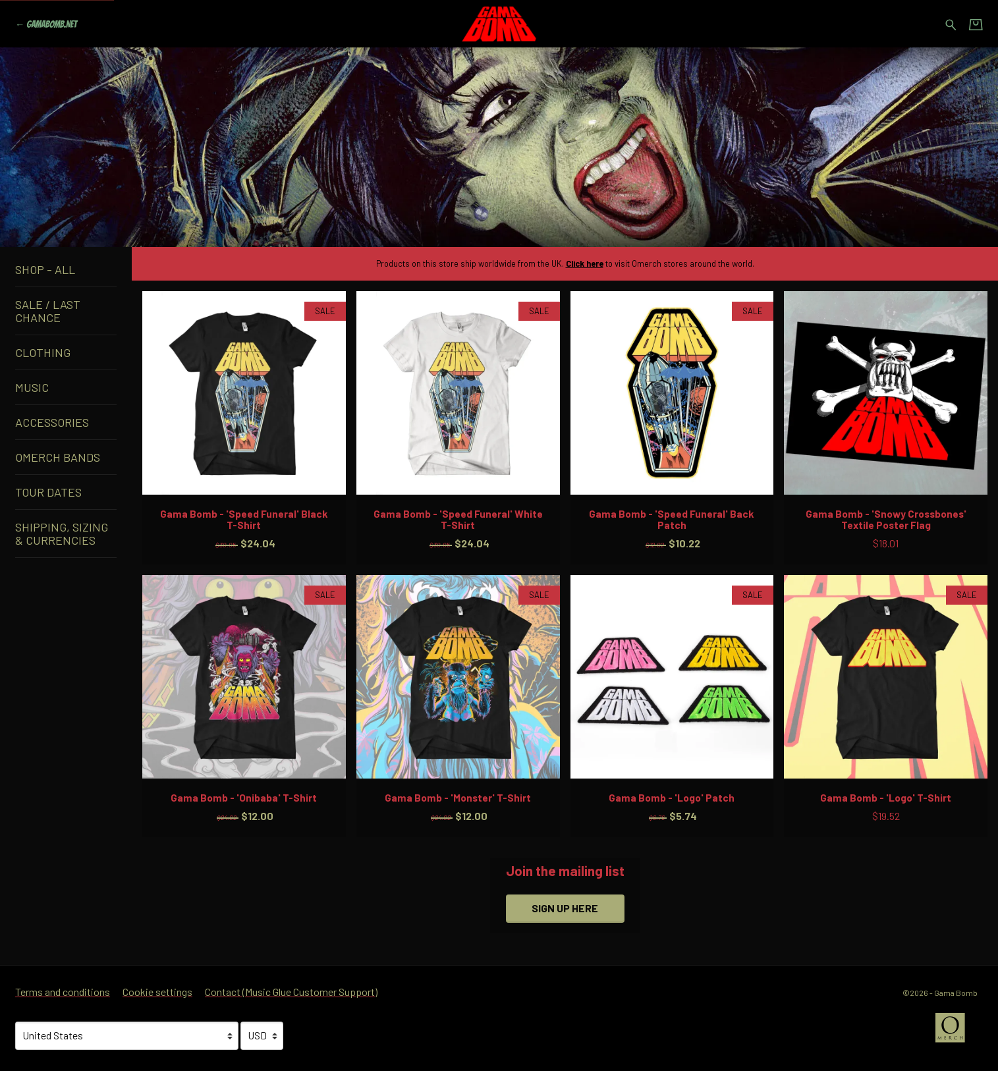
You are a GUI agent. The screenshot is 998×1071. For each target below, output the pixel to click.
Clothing (42, 352)
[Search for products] (950, 23)
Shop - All (45, 269)
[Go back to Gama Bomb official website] (46, 24)
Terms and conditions (62, 991)
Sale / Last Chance (47, 311)
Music (32, 387)
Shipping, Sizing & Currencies (61, 533)
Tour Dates (48, 492)
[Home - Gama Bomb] (499, 23)
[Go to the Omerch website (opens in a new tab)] (956, 1034)
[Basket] (976, 24)
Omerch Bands (57, 457)
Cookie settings (157, 991)
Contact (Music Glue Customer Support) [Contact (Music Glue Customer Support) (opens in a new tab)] (291, 991)
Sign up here (565, 908)
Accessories (52, 422)
